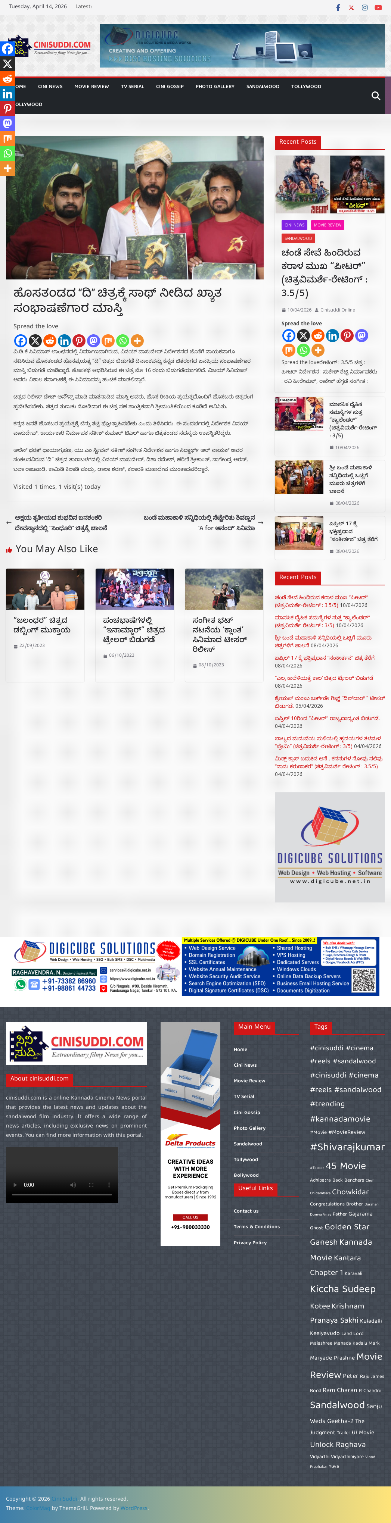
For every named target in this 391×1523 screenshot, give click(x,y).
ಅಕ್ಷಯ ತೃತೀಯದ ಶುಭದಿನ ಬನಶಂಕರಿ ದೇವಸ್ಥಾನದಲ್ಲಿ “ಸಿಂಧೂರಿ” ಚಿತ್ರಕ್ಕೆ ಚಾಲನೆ (56, 522)
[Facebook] (20, 340)
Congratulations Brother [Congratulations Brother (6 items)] (336, 1204)
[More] (137, 340)
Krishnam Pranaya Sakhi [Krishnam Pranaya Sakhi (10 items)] (337, 1314)
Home (240, 1049)
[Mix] (108, 340)
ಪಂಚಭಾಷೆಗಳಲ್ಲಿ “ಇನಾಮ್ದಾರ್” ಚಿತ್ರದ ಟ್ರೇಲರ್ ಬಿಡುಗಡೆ (134, 631)
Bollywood (27, 104)
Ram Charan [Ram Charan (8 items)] (340, 1391)
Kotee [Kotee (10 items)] (320, 1307)
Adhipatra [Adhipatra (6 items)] (320, 1180)
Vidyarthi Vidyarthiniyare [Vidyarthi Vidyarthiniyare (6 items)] (337, 1456)
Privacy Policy (250, 1243)
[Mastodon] (93, 340)
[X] (35, 340)
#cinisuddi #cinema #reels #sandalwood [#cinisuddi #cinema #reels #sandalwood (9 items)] (343, 1055)
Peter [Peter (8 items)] (351, 1376)
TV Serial (132, 86)
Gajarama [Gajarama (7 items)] (360, 1214)
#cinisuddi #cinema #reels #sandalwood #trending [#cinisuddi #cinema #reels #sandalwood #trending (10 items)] (346, 1090)
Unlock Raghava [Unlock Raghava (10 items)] (338, 1445)
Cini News (50, 86)
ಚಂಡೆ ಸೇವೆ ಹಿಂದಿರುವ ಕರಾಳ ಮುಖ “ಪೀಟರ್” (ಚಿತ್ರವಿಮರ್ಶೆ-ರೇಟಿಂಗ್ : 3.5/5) (325, 274)
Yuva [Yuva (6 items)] (334, 1466)
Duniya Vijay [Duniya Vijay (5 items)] (320, 1214)
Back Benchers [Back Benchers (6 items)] (348, 1180)
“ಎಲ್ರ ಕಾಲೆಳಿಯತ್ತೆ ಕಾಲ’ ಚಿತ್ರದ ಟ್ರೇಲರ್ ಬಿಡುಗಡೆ (324, 677)
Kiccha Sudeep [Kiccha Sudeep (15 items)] (343, 1290)
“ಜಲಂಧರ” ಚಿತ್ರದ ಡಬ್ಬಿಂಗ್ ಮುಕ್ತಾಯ (42, 627)
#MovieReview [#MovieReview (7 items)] (346, 1133)
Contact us (246, 1211)
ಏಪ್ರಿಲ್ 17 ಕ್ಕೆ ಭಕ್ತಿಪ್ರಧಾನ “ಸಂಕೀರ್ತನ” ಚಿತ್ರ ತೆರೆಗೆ (353, 532)
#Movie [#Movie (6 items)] (318, 1132)
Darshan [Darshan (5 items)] (371, 1204)
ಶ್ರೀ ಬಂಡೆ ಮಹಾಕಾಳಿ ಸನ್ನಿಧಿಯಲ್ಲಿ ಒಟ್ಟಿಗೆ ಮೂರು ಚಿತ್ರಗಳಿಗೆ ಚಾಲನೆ (350, 480)
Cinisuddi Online (337, 310)
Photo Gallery (215, 86)
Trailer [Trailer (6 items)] (343, 1433)
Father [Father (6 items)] (340, 1214)
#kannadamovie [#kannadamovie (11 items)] (340, 1120)
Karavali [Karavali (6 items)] (353, 1273)
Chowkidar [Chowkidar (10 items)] (350, 1193)
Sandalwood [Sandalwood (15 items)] (337, 1406)
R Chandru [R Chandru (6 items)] (370, 1390)
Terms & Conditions (257, 1227)
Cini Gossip (170, 86)
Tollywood (306, 86)
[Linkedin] (64, 340)
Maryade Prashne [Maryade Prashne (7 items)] (332, 1358)
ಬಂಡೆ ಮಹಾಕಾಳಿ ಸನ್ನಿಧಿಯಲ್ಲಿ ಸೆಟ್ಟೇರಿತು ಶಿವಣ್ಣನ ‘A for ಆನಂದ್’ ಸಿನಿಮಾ (204, 522)
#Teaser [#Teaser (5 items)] (317, 1168)
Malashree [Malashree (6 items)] (321, 1343)
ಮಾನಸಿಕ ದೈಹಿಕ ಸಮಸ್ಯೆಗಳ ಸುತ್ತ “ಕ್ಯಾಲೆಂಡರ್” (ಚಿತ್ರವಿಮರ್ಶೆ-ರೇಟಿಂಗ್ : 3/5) (353, 421)
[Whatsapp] (122, 340)
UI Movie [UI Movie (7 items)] (363, 1433)
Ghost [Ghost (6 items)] (316, 1228)
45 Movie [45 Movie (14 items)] (346, 1167)
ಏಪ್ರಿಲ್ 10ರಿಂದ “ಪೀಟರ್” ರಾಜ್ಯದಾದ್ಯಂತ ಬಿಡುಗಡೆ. (327, 718)
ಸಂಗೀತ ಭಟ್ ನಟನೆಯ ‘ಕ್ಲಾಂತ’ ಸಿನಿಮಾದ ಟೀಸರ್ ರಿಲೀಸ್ (220, 636)
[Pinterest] (79, 340)
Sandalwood (262, 86)
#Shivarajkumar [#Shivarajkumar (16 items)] (347, 1148)
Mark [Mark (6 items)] (374, 1343)
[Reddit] (49, 340)
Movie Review (91, 86)
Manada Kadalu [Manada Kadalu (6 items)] (350, 1343)
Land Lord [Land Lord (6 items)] (352, 1333)
